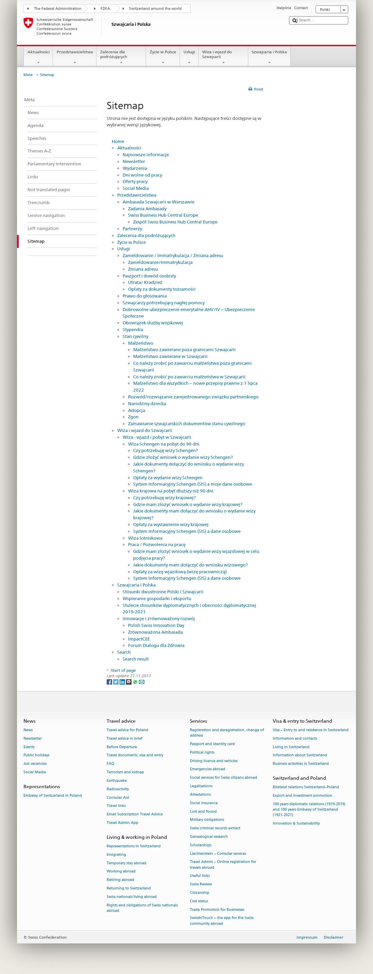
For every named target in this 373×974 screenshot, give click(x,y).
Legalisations (201, 786)
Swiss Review (201, 884)
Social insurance (204, 803)
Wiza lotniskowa (145, 538)
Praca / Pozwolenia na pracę (156, 544)
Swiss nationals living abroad (132, 897)
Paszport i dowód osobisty (149, 275)
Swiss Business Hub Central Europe (163, 215)
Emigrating (116, 854)
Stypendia (133, 329)
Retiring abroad (120, 880)
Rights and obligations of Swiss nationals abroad (142, 908)
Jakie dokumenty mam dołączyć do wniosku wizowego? (190, 564)
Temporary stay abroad (126, 863)
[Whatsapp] (135, 681)
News (28, 730)
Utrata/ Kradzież (145, 282)
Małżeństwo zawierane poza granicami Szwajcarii (184, 349)
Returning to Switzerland (129, 888)
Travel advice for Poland (127, 730)
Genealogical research (209, 836)
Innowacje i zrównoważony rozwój (159, 618)
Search (124, 652)
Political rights (202, 752)
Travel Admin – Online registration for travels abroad (223, 865)
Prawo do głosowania (145, 296)
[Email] (141, 681)
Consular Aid (118, 797)
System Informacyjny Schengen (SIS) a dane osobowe (187, 531)
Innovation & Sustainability (296, 824)
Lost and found (203, 811)
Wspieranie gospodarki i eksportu (157, 598)
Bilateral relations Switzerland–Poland (306, 787)
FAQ (110, 764)
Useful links (200, 876)
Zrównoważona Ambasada (155, 632)
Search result (136, 659)
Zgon (133, 416)
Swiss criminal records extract (215, 828)
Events (28, 747)
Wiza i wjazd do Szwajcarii (223, 57)
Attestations (200, 794)
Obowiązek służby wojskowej (153, 322)
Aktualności (38, 57)
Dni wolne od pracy (142, 175)
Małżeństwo (140, 343)
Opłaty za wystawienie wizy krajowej (171, 524)
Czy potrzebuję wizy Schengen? (165, 450)
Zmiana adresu (143, 269)
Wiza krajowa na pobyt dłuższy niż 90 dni (170, 490)
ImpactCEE (139, 639)
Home (118, 141)
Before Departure (122, 747)
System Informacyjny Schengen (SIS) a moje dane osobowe (192, 484)
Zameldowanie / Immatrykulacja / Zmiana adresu (173, 255)
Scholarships (200, 845)
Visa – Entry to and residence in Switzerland (311, 730)
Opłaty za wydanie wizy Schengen (167, 477)
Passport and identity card (212, 744)
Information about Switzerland (300, 755)
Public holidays (36, 755)
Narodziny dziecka (147, 403)
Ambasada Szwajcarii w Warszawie (158, 201)
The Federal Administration (58, 8)
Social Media (136, 188)
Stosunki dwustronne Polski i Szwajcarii (163, 591)
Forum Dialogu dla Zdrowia (156, 645)
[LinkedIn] (123, 681)
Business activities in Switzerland (301, 764)
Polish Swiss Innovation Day (156, 625)
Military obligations (207, 820)
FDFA (105, 8)
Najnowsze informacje (146, 154)
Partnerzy (132, 228)
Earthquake (117, 780)
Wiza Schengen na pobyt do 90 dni (163, 444)
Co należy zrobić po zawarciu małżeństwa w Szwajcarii (189, 376)
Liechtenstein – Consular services (218, 853)
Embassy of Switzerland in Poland (52, 796)
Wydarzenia (135, 168)
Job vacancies (35, 764)
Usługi (189, 57)
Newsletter (134, 161)
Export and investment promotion (302, 796)
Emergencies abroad (207, 769)
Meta (28, 75)
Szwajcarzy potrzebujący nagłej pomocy (164, 302)
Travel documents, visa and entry (135, 755)
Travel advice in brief (124, 738)
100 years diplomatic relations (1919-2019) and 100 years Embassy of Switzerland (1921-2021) (309, 809)
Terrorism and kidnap (125, 772)
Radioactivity (118, 789)
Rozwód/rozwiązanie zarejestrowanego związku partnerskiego (193, 396)
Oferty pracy (135, 181)
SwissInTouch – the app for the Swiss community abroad (221, 921)
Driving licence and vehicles (213, 761)
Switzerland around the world (155, 8)
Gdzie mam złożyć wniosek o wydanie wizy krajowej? (187, 504)
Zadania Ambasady (147, 208)
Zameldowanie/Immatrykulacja (160, 262)
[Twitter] (116, 681)
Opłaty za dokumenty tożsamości (162, 289)
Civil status (199, 901)
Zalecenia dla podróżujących (121, 57)
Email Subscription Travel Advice (135, 814)
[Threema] (129, 681)
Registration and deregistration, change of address (227, 733)
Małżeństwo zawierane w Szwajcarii (170, 356)
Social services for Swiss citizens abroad (223, 778)
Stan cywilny (135, 336)
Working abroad (121, 871)
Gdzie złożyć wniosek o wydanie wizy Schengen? (183, 457)
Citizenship (199, 892)
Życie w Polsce (162, 57)
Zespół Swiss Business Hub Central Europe (175, 221)
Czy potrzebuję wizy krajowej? (164, 497)
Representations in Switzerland (134, 846)
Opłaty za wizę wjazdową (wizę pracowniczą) (180, 571)
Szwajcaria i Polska (269, 57)
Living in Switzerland (291, 747)
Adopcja (136, 410)
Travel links (116, 806)
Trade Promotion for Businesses (217, 909)
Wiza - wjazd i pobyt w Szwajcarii (157, 437)
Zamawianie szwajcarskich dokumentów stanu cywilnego (186, 423)
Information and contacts (295, 738)
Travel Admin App (122, 822)
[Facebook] (110, 681)
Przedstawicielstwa (74, 57)
